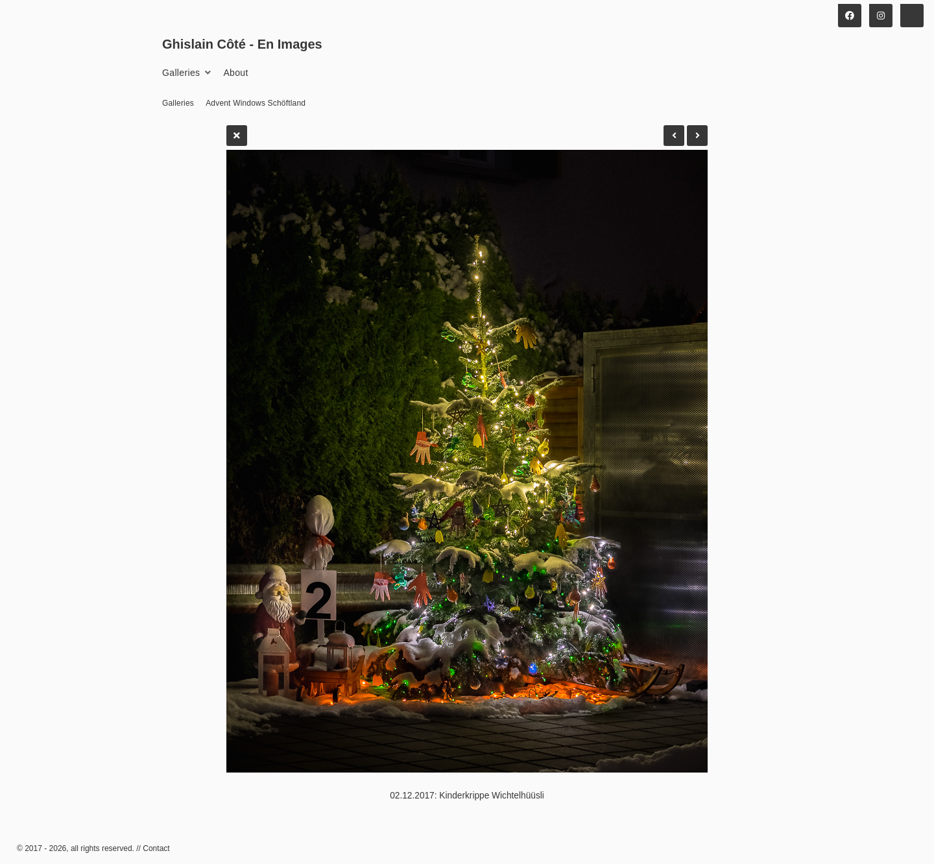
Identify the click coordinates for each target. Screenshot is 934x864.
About (235, 72)
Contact (156, 848)
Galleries (181, 72)
